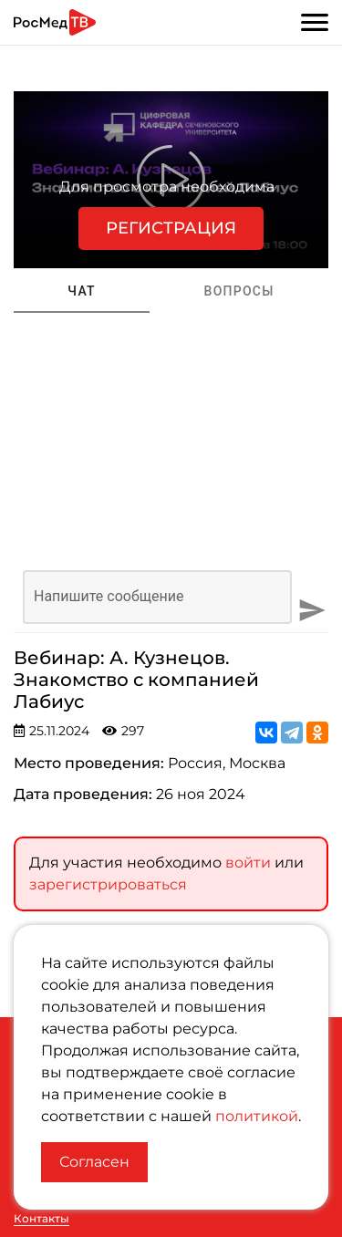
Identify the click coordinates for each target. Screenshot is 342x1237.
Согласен (94, 1161)
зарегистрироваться (108, 881)
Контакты (41, 1218)
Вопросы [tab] (239, 291)
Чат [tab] (81, 291)
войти (248, 859)
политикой (256, 1116)
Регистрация (171, 228)
